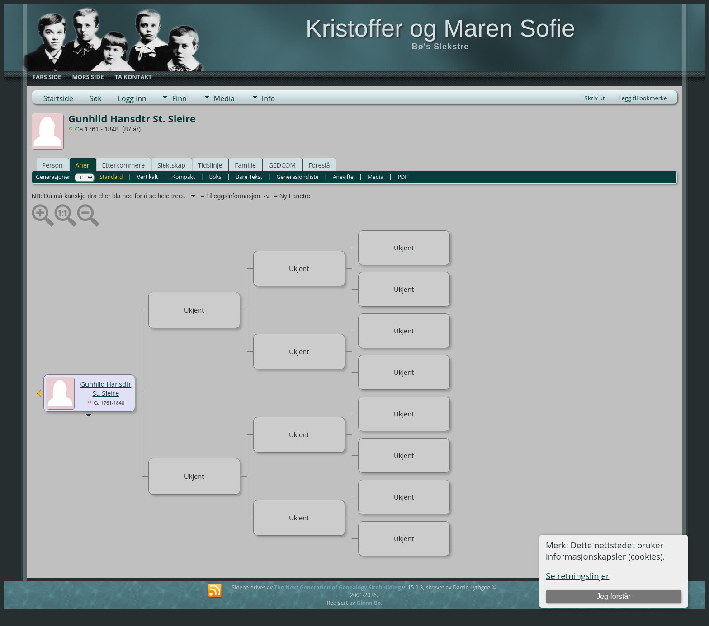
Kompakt (183, 177)
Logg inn (132, 98)
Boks (215, 177)
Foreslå (319, 165)
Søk (96, 98)
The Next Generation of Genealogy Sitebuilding (337, 587)
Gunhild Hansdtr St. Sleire (105, 388)
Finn (179, 98)
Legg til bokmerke (643, 98)
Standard (111, 177)
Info (268, 98)
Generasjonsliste (297, 177)
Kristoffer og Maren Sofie (440, 28)
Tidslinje (210, 165)
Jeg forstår (613, 596)
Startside (58, 98)
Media (224, 98)
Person (52, 165)
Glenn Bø (368, 603)
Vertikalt (147, 177)
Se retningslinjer (578, 575)
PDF (402, 177)
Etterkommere (123, 165)
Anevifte (343, 177)
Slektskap (171, 165)
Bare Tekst (249, 177)
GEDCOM (282, 165)
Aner (82, 165)
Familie (245, 165)
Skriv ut (595, 98)
